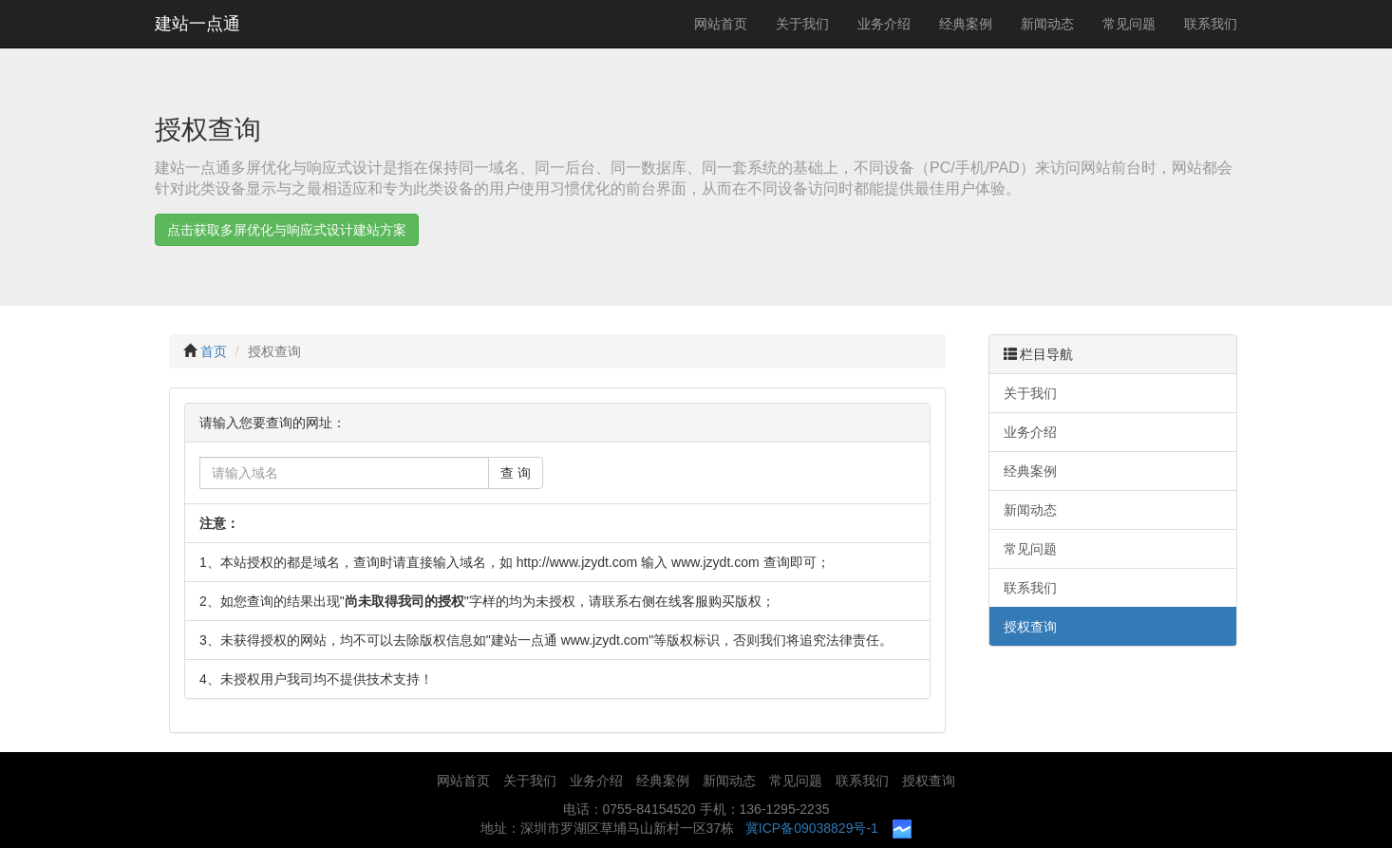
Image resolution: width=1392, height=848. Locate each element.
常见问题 (1129, 23)
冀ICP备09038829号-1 (811, 828)
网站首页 (720, 23)
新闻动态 (1047, 23)
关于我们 (802, 23)
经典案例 (965, 23)
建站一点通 (197, 23)
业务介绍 (884, 23)
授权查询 (274, 351)
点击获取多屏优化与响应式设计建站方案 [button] (286, 229)
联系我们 (1210, 23)
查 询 (515, 473)
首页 (213, 351)
